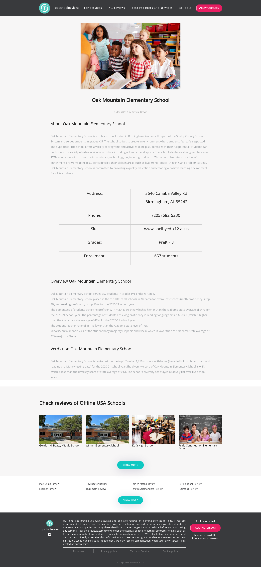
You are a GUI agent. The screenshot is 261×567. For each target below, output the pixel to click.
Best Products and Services (152, 8)
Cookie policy (170, 551)
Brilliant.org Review (191, 483)
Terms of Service (139, 551)
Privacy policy (109, 551)
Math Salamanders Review (148, 488)
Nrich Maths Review (144, 483)
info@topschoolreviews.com (205, 538)
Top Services (93, 8)
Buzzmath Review (96, 488)
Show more (130, 465)
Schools (185, 8)
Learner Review (47, 488)
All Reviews (117, 8)
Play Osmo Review (49, 483)
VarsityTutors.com (209, 8)
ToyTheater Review (96, 483)
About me (78, 551)
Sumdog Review (189, 488)
